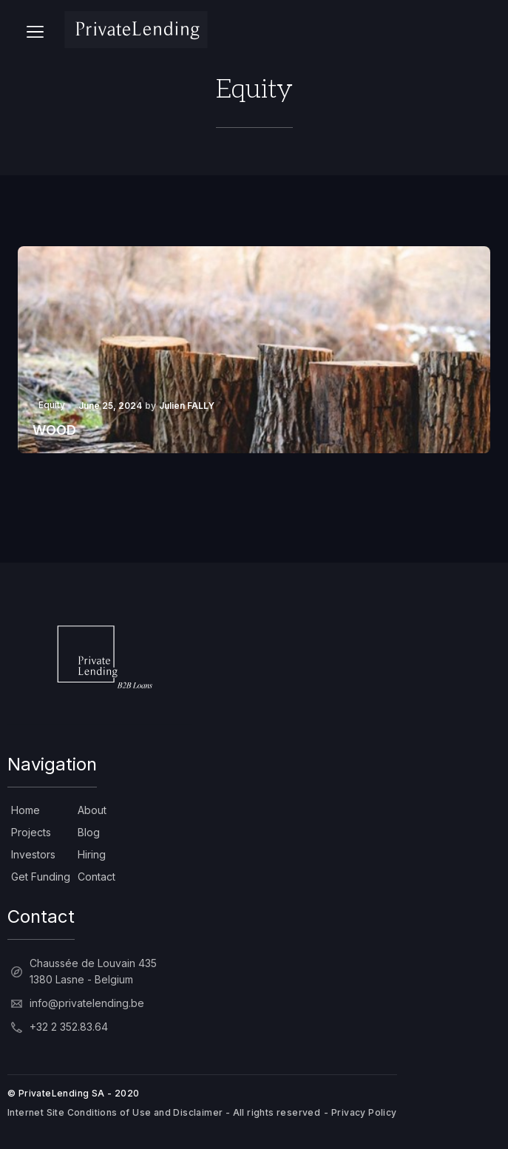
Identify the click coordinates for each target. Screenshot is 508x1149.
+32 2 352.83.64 (69, 1026)
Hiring (92, 854)
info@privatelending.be (87, 1003)
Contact (96, 876)
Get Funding (40, 876)
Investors (33, 854)
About (92, 810)
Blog (89, 832)
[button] (35, 30)
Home (25, 810)
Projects (31, 832)
